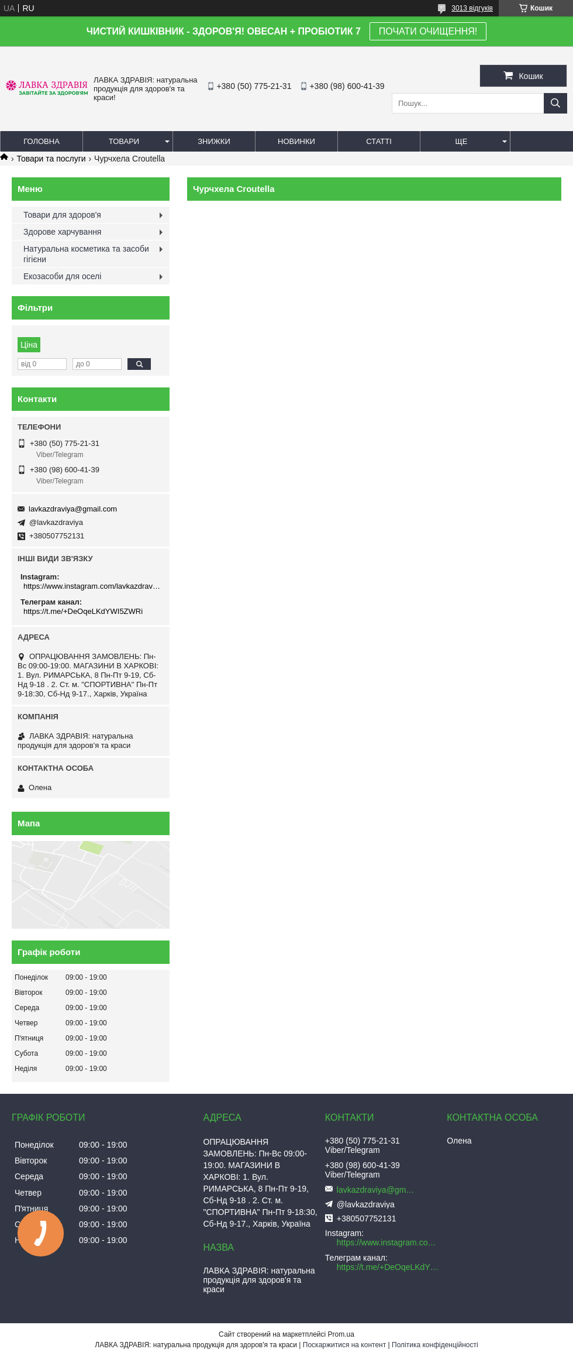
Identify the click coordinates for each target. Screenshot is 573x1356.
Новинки (296, 141)
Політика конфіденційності (435, 1345)
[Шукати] (555, 103)
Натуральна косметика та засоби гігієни (86, 254)
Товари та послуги (50, 158)
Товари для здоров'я (62, 214)
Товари (124, 141)
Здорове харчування (62, 231)
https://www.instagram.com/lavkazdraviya (92, 586)
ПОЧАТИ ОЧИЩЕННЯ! (428, 31)
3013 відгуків (472, 8)
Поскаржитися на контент (344, 1345)
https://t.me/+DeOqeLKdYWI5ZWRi (83, 611)
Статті (379, 141)
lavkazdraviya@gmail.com (73, 508)
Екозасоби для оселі (62, 276)
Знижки (214, 141)
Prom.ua (341, 1334)
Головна (41, 141)
